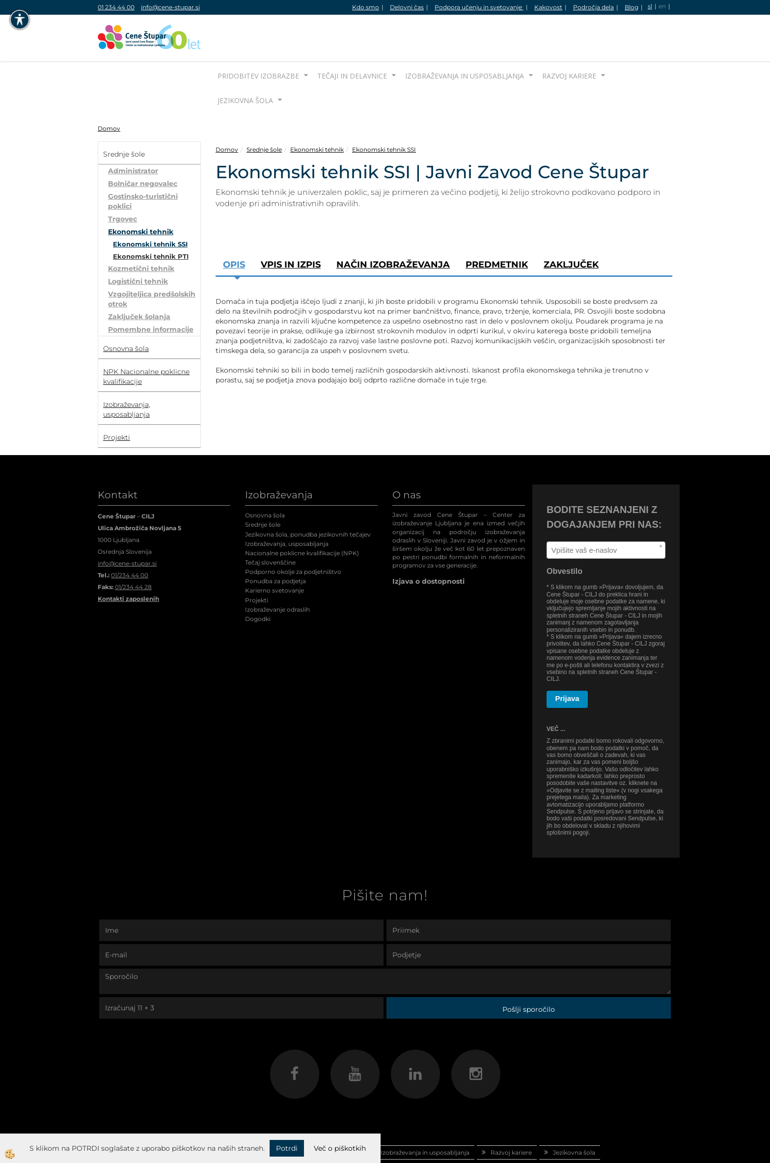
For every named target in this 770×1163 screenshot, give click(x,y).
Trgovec (122, 182)
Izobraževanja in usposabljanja (464, 39)
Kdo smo (365, 7)
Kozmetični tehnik (141, 231)
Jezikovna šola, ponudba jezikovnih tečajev (308, 497)
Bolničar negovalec (142, 146)
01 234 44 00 (116, 7)
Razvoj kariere (569, 39)
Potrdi (287, 1148)
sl (650, 6)
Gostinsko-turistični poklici (143, 164)
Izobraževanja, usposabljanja (287, 507)
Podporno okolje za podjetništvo (293, 535)
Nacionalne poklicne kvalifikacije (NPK (301, 516)
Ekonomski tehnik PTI (151, 219)
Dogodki (258, 582)
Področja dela (593, 7)
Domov (109, 91)
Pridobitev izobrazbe (258, 39)
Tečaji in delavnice (352, 39)
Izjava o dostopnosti (428, 544)
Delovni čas (407, 7)
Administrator (133, 134)
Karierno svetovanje (274, 553)
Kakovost (548, 7)
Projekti (256, 563)
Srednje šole (264, 112)
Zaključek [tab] (571, 227)
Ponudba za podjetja (275, 544)
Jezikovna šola (245, 63)
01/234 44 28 (133, 550)
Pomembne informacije (150, 292)
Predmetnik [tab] (497, 227)
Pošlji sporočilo (528, 972)
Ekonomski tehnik (140, 194)
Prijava (567, 661)
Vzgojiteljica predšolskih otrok (151, 262)
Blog (631, 7)
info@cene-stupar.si (170, 7)
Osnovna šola (265, 478)
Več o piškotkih (340, 1148)
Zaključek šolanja (139, 279)
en (662, 6)
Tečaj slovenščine (270, 525)
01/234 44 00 (129, 538)
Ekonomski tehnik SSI (150, 207)
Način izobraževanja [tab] (393, 227)
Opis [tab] (234, 227)
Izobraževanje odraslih (277, 572)
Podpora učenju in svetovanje (479, 7)
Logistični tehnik (138, 244)
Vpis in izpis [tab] (291, 227)
